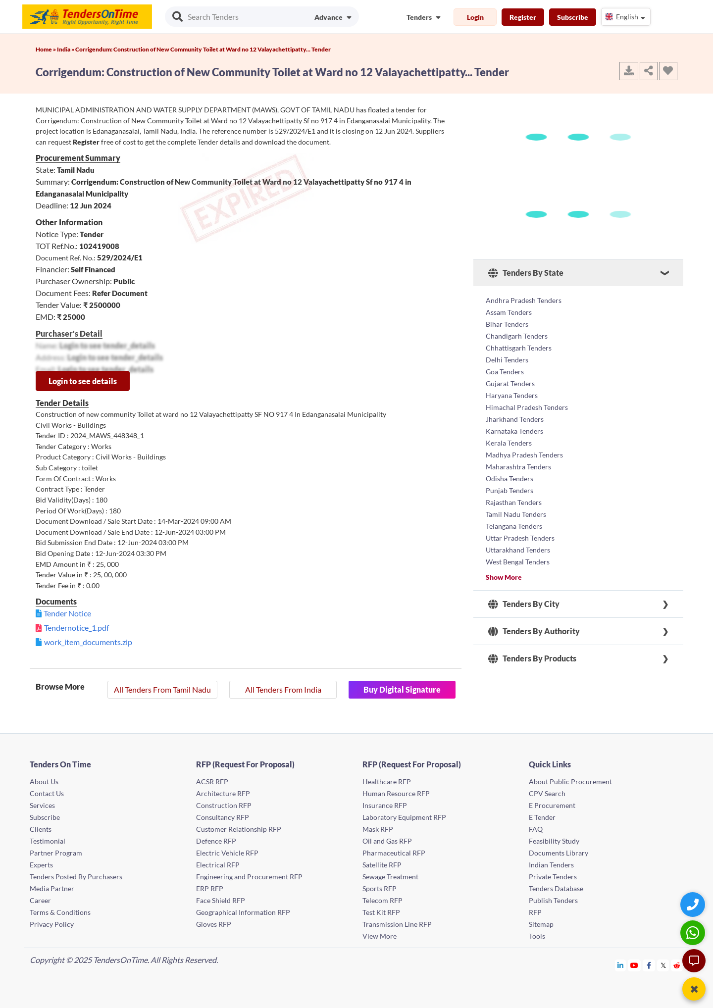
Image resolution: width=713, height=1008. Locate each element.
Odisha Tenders (509, 478)
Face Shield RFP (220, 900)
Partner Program (56, 853)
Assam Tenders (509, 312)
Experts (41, 864)
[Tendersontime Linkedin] (620, 965)
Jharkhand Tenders (515, 419)
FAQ (536, 829)
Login (475, 17)
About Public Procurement (570, 781)
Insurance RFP (384, 805)
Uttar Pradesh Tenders (520, 538)
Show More (504, 577)
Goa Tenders (505, 371)
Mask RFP (377, 829)
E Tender (542, 817)
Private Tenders (553, 876)
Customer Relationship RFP (238, 829)
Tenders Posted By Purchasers (76, 876)
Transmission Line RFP (397, 924)
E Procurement (552, 805)
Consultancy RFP (222, 817)
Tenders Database (556, 888)
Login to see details (83, 381)
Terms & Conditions (60, 912)
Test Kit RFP (381, 912)
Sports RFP (379, 888)
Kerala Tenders (509, 443)
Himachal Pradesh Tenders (527, 407)
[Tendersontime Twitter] (663, 965)
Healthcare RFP (386, 781)
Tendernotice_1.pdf (76, 627)
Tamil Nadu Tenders (516, 514)
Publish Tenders (553, 900)
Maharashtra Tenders (518, 466)
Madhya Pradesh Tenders (524, 455)
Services (42, 805)
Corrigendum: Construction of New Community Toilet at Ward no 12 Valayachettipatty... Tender (203, 49)
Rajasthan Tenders (514, 502)
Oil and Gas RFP (387, 841)
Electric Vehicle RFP (227, 853)
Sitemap (541, 924)
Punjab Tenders (509, 490)
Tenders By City (524, 604)
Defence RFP (216, 841)
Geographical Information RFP (243, 912)
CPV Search (547, 793)
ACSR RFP (212, 781)
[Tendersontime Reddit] (677, 965)
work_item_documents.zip (88, 642)
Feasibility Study (554, 841)
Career (40, 900)
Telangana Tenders (514, 526)
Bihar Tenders (507, 324)
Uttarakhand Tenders (518, 550)
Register (522, 17)
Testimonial (47, 841)
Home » (46, 49)
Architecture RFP (223, 793)
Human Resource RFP (396, 793)
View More (379, 936)
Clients (40, 829)
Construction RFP (224, 805)
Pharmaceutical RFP (393, 853)
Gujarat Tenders (510, 383)
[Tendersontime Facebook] (649, 965)
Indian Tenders (551, 864)
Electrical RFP (218, 864)
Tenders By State (525, 273)
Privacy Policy (52, 924)
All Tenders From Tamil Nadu (162, 689)
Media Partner (52, 888)
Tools (537, 936)
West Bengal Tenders (518, 561)
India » (66, 49)
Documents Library (558, 853)
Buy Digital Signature (402, 689)
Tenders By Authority (534, 631)
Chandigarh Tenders (517, 336)
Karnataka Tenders (514, 431)
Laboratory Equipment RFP (404, 817)
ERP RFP (209, 888)
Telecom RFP (382, 900)
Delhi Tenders (507, 359)
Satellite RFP (382, 864)
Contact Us (47, 793)
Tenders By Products (532, 658)
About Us (44, 781)
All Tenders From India (283, 689)
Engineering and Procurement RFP (249, 876)
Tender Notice (67, 613)
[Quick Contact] (694, 904)
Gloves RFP (213, 924)
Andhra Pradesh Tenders (523, 300)
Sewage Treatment (390, 876)
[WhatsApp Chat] (694, 932)
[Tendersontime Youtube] (634, 965)
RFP (535, 912)
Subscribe (572, 17)
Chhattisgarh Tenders (519, 348)
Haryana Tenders (512, 395)
